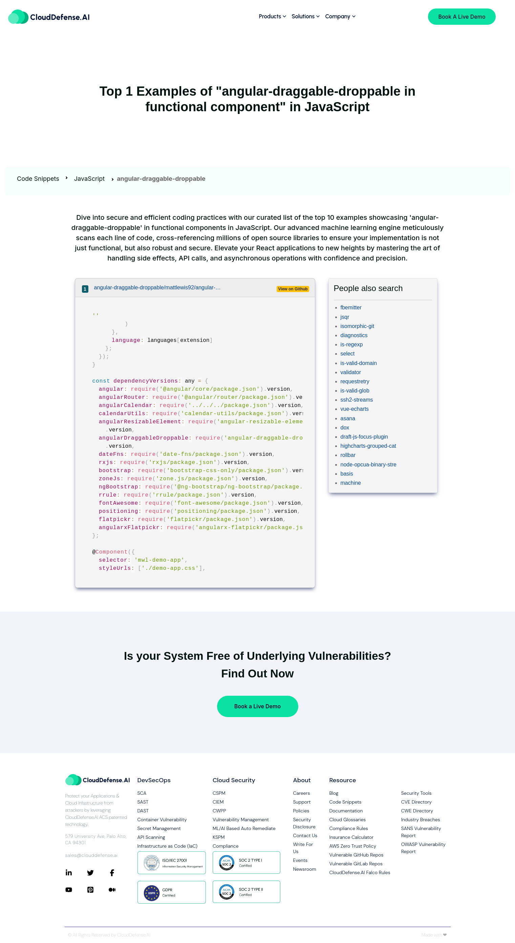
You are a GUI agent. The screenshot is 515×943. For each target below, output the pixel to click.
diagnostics (354, 335)
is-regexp (352, 344)
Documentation (346, 811)
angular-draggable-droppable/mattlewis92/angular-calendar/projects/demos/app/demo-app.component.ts (158, 287)
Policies (301, 811)
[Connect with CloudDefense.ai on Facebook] (119, 872)
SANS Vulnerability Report (421, 832)
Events (300, 860)
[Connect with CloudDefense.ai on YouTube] (76, 889)
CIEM (218, 802)
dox (345, 427)
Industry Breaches (420, 819)
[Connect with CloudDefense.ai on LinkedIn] (76, 872)
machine (351, 483)
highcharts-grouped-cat (368, 446)
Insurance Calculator (351, 837)
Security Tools (416, 793)
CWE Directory (417, 811)
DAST (143, 811)
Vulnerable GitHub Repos (356, 855)
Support (302, 802)
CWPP (219, 811)
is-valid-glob (355, 390)
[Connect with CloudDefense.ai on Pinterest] (98, 889)
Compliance (225, 846)
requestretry (355, 381)
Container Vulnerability (162, 819)
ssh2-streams (357, 400)
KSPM (219, 837)
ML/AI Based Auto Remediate (244, 828)
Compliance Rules (348, 828)
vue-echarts (355, 409)
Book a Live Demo (257, 706)
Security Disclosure (304, 823)
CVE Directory (416, 802)
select (348, 354)
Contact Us (305, 835)
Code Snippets (38, 178)
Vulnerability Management (241, 819)
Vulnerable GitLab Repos (356, 864)
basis (347, 474)
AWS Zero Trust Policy (353, 846)
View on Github (293, 289)
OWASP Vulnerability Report (423, 847)
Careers (301, 793)
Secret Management (159, 828)
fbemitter (351, 307)
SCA (142, 793)
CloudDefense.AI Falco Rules (359, 872)
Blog (334, 793)
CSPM (219, 793)
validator (351, 372)
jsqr (345, 317)
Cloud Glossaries (347, 819)
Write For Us (303, 847)
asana (348, 418)
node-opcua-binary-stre (368, 464)
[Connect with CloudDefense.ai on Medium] (119, 889)
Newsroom (304, 869)
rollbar (348, 455)
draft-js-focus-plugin (364, 437)
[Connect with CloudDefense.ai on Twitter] (98, 872)
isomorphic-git (357, 326)
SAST (143, 802)
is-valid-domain (359, 363)
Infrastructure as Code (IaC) (167, 846)
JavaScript (89, 178)
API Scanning (151, 837)
